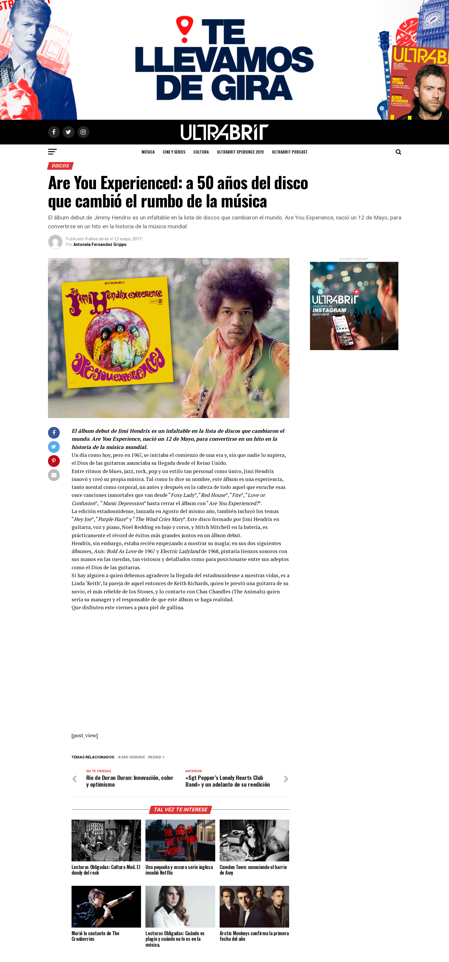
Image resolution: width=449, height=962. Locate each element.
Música (148, 152)
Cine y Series (174, 152)
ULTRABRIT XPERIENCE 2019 (240, 152)
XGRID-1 (157, 757)
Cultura (201, 152)
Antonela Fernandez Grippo (100, 244)
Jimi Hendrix (132, 757)
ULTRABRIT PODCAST (290, 152)
